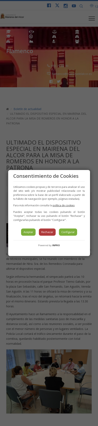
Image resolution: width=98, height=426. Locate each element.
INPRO (56, 245)
